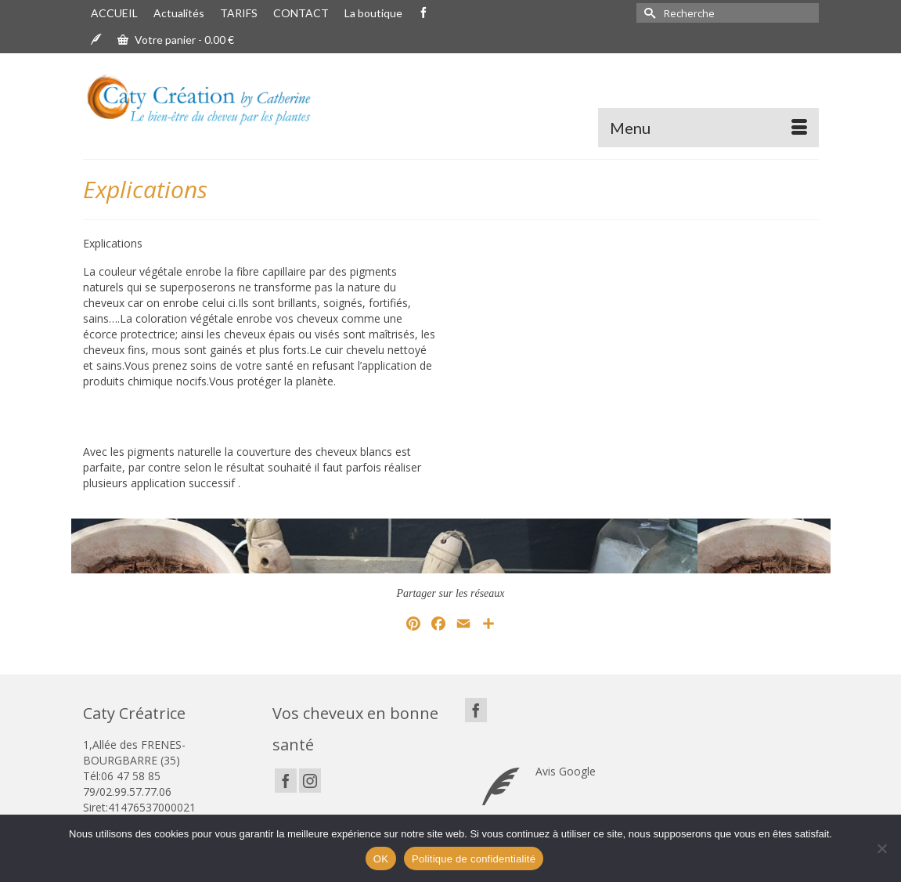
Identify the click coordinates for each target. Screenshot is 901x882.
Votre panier (175, 39)
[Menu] (708, 127)
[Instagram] (310, 780)
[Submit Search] (648, 13)
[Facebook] (286, 780)
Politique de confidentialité (473, 859)
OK (380, 859)
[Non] (881, 848)
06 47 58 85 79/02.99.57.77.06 (127, 783)
